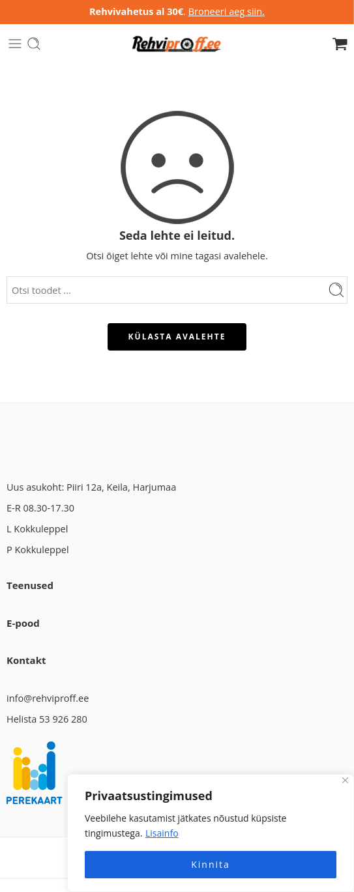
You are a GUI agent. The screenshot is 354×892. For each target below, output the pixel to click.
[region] (210, 833)
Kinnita (210, 864)
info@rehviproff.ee (48, 698)
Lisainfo (162, 833)
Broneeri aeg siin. (226, 11)
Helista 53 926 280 (47, 719)
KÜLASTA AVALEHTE (177, 336)
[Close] (345, 780)
